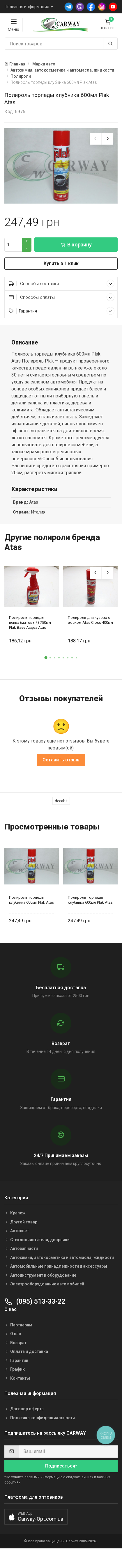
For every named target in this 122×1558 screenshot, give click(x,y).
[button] (45, 664)
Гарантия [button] (61, 318)
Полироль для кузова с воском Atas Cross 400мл (90, 627)
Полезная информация (27, 6)
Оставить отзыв (61, 766)
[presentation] (95, 139)
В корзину (76, 251)
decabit (61, 807)
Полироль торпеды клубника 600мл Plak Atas (31, 906)
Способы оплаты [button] (61, 304)
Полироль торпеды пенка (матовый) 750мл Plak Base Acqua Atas (30, 629)
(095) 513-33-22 (34, 1308)
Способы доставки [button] (61, 290)
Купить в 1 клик (61, 270)
